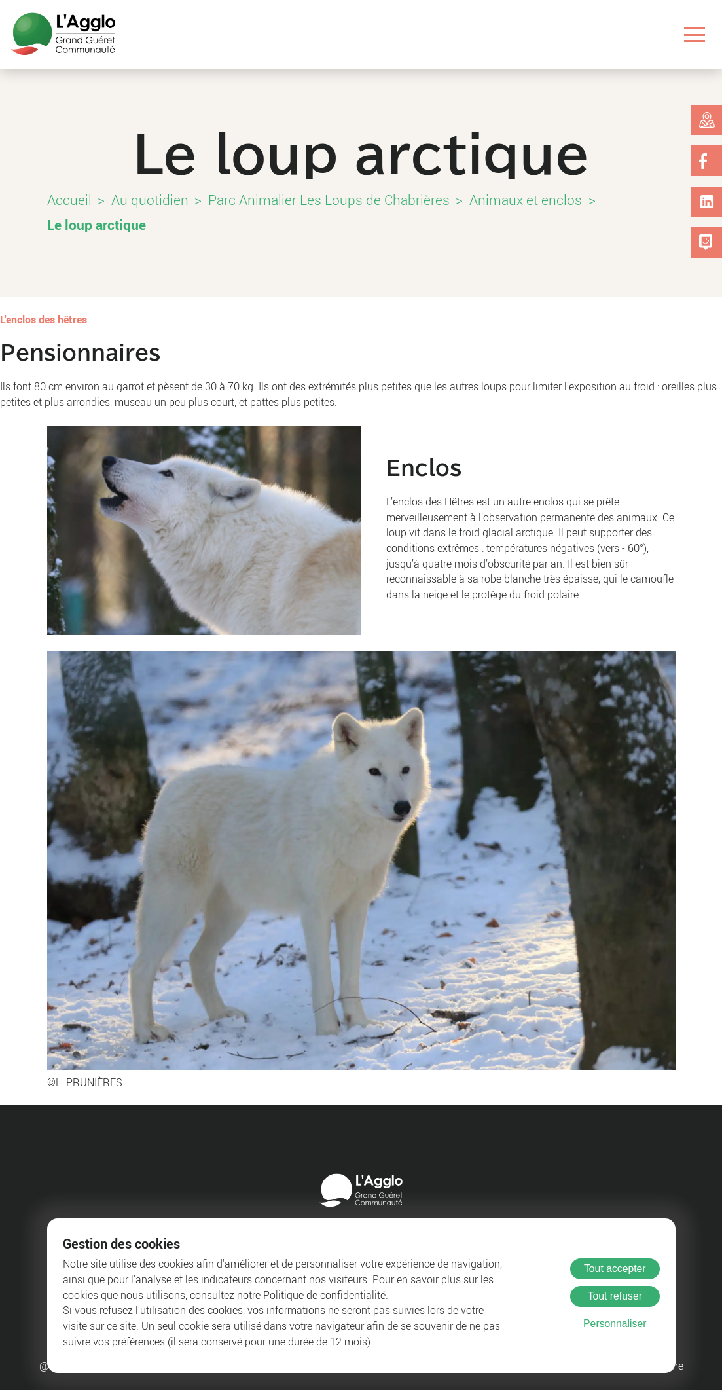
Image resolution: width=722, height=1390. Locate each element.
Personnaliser (614, 1323)
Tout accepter (615, 1268)
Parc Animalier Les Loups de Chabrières (329, 200)
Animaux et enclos (525, 200)
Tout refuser (615, 1296)
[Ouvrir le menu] (695, 35)
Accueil (69, 200)
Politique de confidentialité (324, 1295)
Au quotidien (150, 200)
